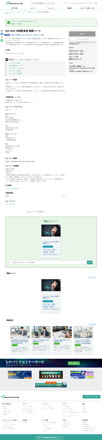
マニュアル (36, 34)
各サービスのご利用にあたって (10, 427)
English (44, 429)
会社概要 (25, 421)
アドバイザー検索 (67, 407)
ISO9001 (52, 251)
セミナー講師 (14, 71)
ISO (23, 34)
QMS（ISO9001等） (10, 204)
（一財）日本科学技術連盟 (12, 188)
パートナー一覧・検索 (68, 409)
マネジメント (29, 34)
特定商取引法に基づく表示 (89, 427)
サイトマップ (46, 423)
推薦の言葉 (65, 425)
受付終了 (82, 34)
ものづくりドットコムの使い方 (10, 423)
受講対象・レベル (16, 65)
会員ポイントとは (67, 423)
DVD (84, 405)
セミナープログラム (16, 68)
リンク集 (45, 425)
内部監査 (18, 34)
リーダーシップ (46, 253)
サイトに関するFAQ (7, 425)
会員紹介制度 (66, 421)
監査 (12, 34)
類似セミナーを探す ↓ (16, 24)
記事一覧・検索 (6, 411)
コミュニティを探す (47, 405)
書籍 (84, 407)
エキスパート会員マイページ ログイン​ (71, 415)
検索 (89, 261)
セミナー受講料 (15, 73)
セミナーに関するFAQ (28, 411)
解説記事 (14, 344)
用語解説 (5, 413)
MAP (63, 196)
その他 (84, 409)
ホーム (6, 12)
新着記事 (5, 405)
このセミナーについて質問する (35, 211)
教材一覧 (85, 411)
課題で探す (5, 407)
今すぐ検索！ (73, 362)
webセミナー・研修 (14, 12)
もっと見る (91, 276)
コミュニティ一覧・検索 (48, 407)
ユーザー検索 (66, 405)
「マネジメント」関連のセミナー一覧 (29, 12)
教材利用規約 (86, 423)
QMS (42, 34)
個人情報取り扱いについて (89, 425)
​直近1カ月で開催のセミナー (29, 409)
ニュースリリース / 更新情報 (49, 421)
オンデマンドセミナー (47, 245)
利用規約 (85, 421)
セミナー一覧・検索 (27, 405)
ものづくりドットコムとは (9, 421)
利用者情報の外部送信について (90, 429)
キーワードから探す (7, 409)
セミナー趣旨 (14, 63)
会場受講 (7, 34)
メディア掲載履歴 (47, 427)
